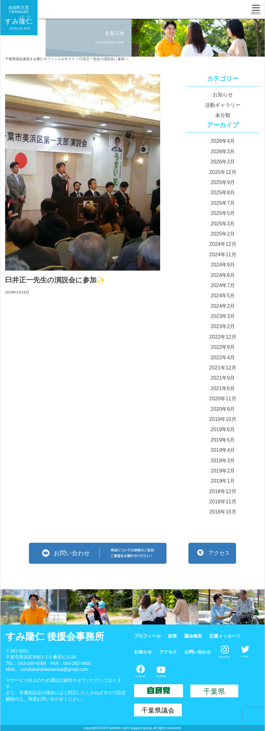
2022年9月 (223, 347)
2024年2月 (223, 306)
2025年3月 (223, 223)
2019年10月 (222, 419)
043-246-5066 (32, 663)
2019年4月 (223, 450)
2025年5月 (223, 213)
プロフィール (147, 635)
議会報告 (193, 635)
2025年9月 (223, 182)
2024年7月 (223, 285)
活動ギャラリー (223, 105)
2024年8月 (223, 275)
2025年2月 (223, 234)
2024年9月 (223, 264)
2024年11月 (222, 254)
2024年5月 (223, 295)
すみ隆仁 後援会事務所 (55, 636)
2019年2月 (223, 470)
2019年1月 (223, 481)
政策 (172, 635)
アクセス (168, 651)
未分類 (222, 115)
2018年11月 (222, 501)
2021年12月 (222, 367)
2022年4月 (223, 357)
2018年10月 (222, 511)
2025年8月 (223, 192)
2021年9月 (223, 378)
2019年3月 (223, 460)
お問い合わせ (197, 651)
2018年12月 (222, 491)
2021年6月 (223, 388)
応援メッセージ (225, 635)
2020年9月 (223, 409)
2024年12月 (222, 244)
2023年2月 (223, 326)
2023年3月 (223, 316)
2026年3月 (223, 151)
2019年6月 (223, 429)
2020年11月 (222, 398)
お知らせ (223, 94)
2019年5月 (223, 440)
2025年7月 (223, 203)
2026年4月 (223, 141)
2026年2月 (223, 161)
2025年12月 (222, 172)
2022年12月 (222, 337)
